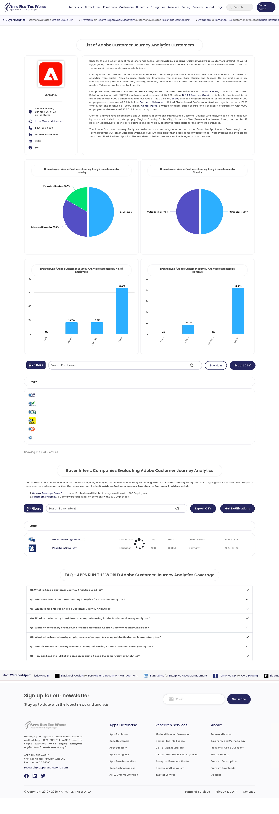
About (210, 7)
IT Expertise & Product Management (177, 770)
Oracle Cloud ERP (72, 20)
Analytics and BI (47, 692)
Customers (126, 7)
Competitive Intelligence (170, 757)
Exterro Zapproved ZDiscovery (126, 20)
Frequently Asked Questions (227, 763)
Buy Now (216, 365)
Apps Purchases (118, 750)
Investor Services (165, 791)
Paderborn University (44, 512)
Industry (107, 542)
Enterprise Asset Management (196, 692)
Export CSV (243, 365)
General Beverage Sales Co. (48, 509)
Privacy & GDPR (226, 808)
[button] (36, 365)
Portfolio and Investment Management (121, 692)
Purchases (110, 7)
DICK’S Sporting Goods (196, 95)
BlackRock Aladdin (80, 692)
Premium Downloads (223, 784)
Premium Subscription (223, 777)
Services (198, 7)
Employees (138, 542)
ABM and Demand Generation (173, 750)
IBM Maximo (165, 692)
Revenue (171, 542)
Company (54, 542)
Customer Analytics (197, 397)
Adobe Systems (145, 397)
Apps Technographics (122, 784)
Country (200, 542)
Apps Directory (118, 763)
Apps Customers (119, 757)
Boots (175, 98)
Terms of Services (197, 808)
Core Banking (258, 692)
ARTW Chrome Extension (123, 791)
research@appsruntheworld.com (46, 784)
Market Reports (220, 770)
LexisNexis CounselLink (186, 20)
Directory (142, 7)
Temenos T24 (233, 20)
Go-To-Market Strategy (170, 763)
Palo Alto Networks (151, 102)
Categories (158, 7)
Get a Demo (262, 7)
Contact (216, 791)
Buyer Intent (93, 7)
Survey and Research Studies (172, 777)
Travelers (97, 20)
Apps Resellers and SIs (122, 777)
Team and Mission (221, 750)
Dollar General (209, 91)
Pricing (186, 7)
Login (220, 7)
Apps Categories (119, 770)
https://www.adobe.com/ (49, 121)
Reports (75, 7)
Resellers (173, 7)
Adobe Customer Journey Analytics (169, 397)
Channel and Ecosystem (170, 784)
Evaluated (230, 542)
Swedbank (214, 20)
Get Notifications (237, 524)
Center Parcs (149, 105)
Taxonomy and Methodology (228, 757)
